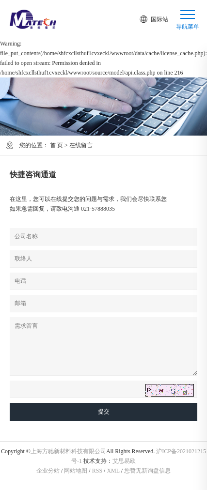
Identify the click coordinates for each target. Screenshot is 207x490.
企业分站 (48, 470)
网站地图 (75, 470)
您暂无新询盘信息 (147, 470)
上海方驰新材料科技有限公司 (68, 451)
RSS (97, 470)
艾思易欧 (124, 461)
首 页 (56, 145)
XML (113, 470)
